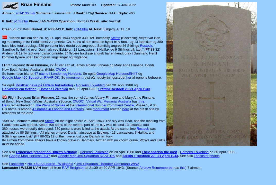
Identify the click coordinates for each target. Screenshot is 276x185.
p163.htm (21, 21)
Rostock (146, 46)
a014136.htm (25, 13)
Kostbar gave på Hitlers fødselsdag (44, 85)
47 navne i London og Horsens (57, 74)
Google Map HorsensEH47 (116, 74)
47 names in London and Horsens (58, 109)
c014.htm (81, 29)
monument (74, 77)
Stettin (115, 38)
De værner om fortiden (19, 89)
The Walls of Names (50, 105)
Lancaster (16, 164)
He (4, 105)
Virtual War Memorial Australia (108, 101)
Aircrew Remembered (156, 168)
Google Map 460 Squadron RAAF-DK (30, 77)
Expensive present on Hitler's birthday (46, 152)
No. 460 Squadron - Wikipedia (50, 164)
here (125, 109)
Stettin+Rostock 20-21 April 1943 (124, 89)
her (128, 77)
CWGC (61, 69)
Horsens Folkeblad (90, 85)
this (141, 101)
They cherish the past (159, 152)
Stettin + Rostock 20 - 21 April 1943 (150, 156)
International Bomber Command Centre (104, 105)
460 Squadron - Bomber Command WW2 (107, 164)
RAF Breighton (73, 168)
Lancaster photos (207, 156)
